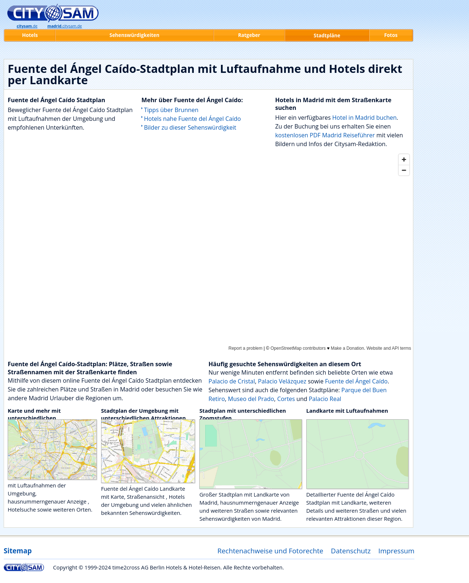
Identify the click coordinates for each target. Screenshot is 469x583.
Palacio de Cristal (231, 381)
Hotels (30, 35)
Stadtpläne (327, 35)
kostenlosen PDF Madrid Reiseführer (325, 135)
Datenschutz (351, 550)
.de (26, 26)
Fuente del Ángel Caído (356, 381)
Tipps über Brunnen (171, 110)
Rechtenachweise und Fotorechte (270, 550)
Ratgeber (249, 35)
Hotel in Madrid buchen (364, 118)
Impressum (396, 550)
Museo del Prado (251, 399)
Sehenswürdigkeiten (134, 35)
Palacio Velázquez (282, 381)
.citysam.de (64, 26)
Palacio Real (325, 399)
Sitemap (18, 550)
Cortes (286, 399)
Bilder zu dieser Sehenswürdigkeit (190, 127)
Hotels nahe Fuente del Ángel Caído (192, 119)
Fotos (391, 35)
